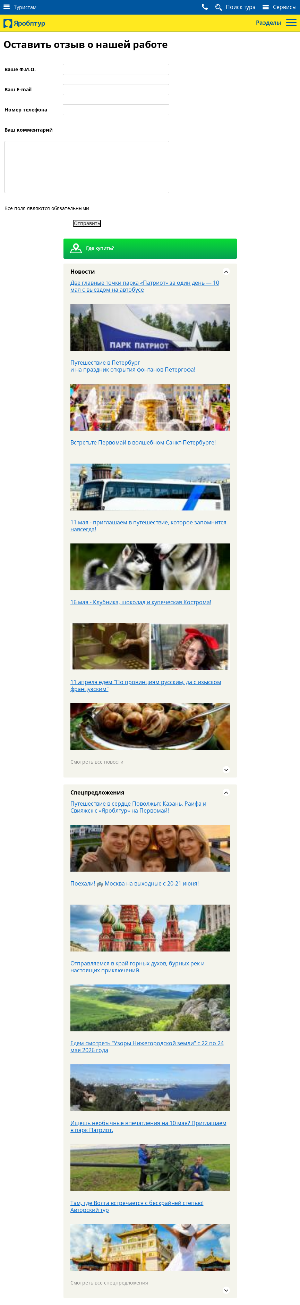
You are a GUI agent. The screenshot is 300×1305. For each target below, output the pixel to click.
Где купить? (100, 248)
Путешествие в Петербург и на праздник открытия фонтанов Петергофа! (132, 366)
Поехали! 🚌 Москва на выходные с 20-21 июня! (134, 883)
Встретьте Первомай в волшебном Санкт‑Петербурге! (143, 442)
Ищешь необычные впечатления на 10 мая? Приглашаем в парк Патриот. (148, 1126)
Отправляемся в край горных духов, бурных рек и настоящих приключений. (137, 966)
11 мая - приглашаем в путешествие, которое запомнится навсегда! (148, 525)
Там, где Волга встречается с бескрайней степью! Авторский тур (137, 1206)
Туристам (25, 7)
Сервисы (285, 7)
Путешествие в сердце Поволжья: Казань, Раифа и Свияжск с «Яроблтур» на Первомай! (138, 807)
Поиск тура (241, 7)
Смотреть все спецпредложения (109, 1282)
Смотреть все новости (96, 761)
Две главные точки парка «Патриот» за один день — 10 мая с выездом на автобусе (144, 286)
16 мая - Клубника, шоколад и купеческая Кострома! (140, 602)
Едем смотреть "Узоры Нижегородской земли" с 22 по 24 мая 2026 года (147, 1046)
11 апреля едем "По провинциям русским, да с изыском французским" (145, 685)
